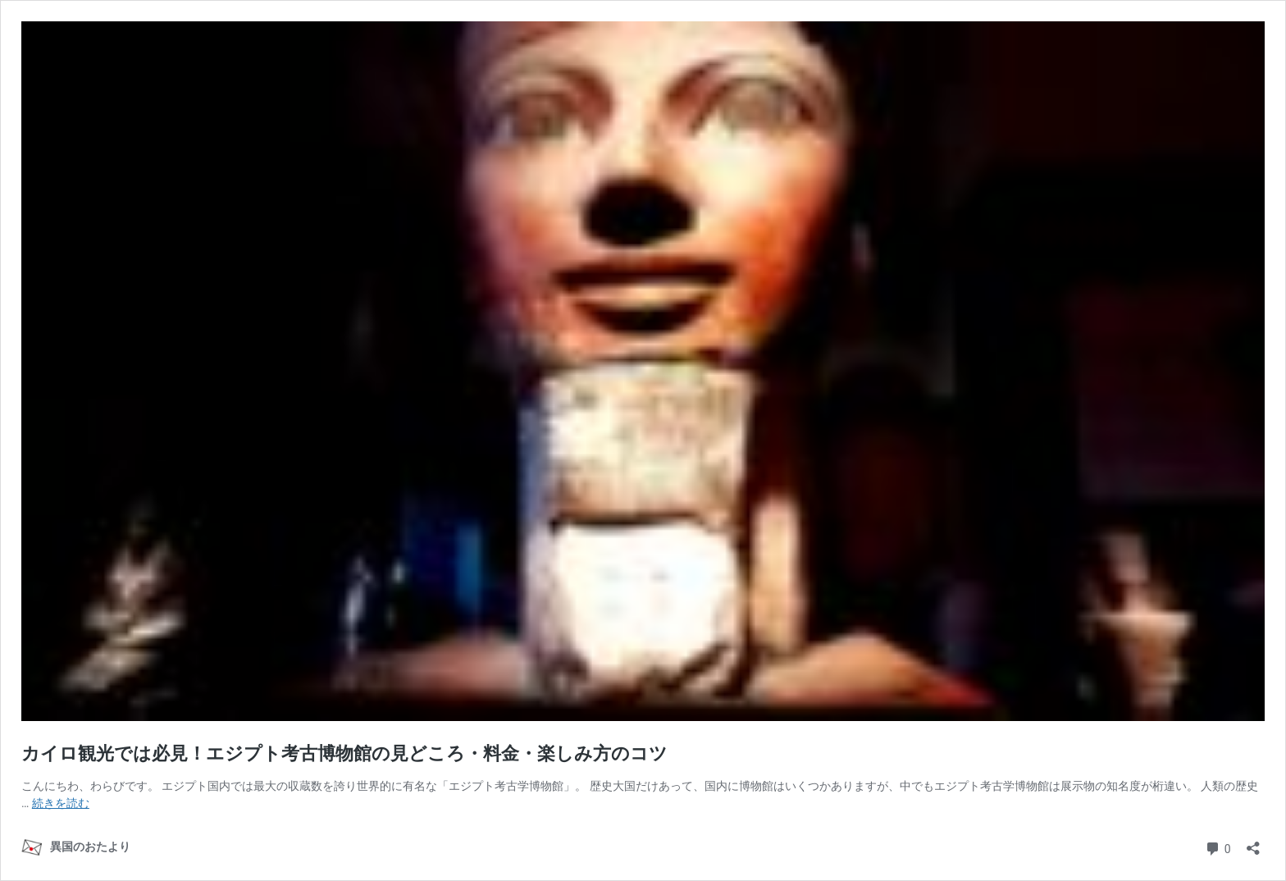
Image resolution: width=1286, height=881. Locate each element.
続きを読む (60, 803)
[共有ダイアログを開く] (1253, 843)
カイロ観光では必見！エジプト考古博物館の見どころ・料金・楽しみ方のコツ (344, 753)
